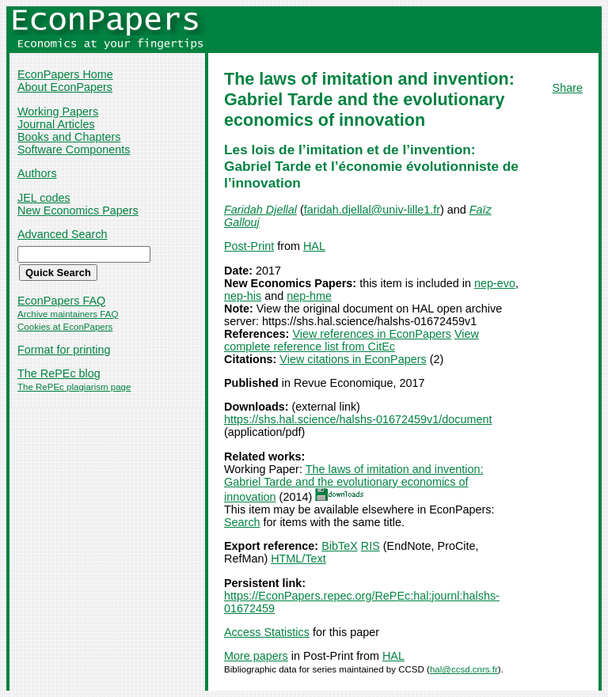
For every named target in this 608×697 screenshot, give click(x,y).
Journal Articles (56, 124)
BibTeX (339, 546)
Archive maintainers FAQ (67, 314)
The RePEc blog (59, 373)
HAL (314, 246)
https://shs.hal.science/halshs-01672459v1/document (358, 419)
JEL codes (43, 197)
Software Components (73, 149)
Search (242, 522)
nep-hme (309, 296)
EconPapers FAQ (61, 300)
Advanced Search (62, 234)
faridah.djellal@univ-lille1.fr (372, 209)
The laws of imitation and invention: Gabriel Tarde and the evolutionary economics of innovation (353, 483)
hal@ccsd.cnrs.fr (464, 669)
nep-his (242, 296)
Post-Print (249, 246)
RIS (370, 546)
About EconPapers (64, 87)
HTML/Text (298, 558)
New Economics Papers (78, 210)
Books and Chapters (68, 137)
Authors (37, 173)
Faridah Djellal (260, 209)
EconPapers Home (65, 74)
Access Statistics (267, 632)
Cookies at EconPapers (64, 326)
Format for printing (64, 349)
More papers (256, 656)
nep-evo (494, 283)
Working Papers (57, 111)
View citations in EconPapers (352, 359)
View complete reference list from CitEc (351, 340)
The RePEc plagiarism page (74, 387)
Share (568, 87)
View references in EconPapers (371, 334)
